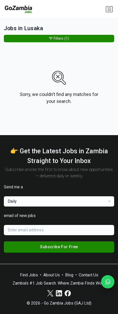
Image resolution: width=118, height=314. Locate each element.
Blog (69, 275)
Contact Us (88, 275)
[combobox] (59, 201)
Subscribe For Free (59, 246)
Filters (59, 38)
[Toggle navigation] (109, 9)
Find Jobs (29, 275)
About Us (51, 275)
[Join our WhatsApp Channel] (107, 281)
